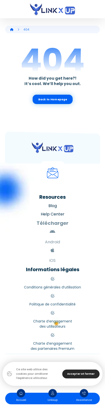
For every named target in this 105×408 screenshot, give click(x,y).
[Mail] (52, 172)
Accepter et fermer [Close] (81, 374)
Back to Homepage (52, 99)
